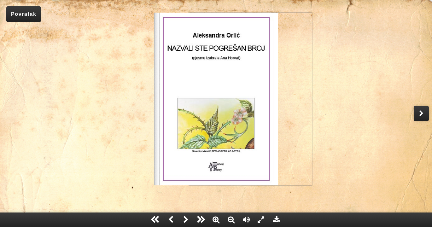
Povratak (23, 14)
